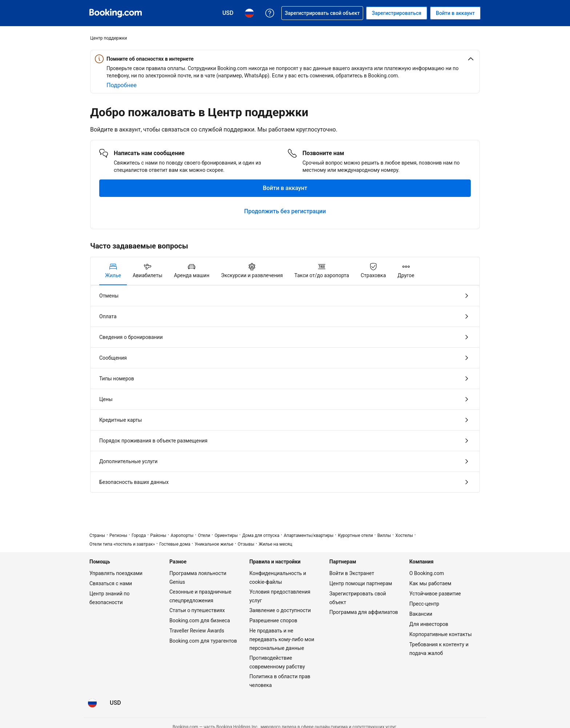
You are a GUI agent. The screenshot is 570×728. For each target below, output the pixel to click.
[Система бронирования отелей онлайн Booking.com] (115, 13)
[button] (285, 59)
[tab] (113, 271)
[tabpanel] (285, 389)
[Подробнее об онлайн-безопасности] (122, 85)
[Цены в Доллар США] (115, 703)
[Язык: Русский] (92, 703)
